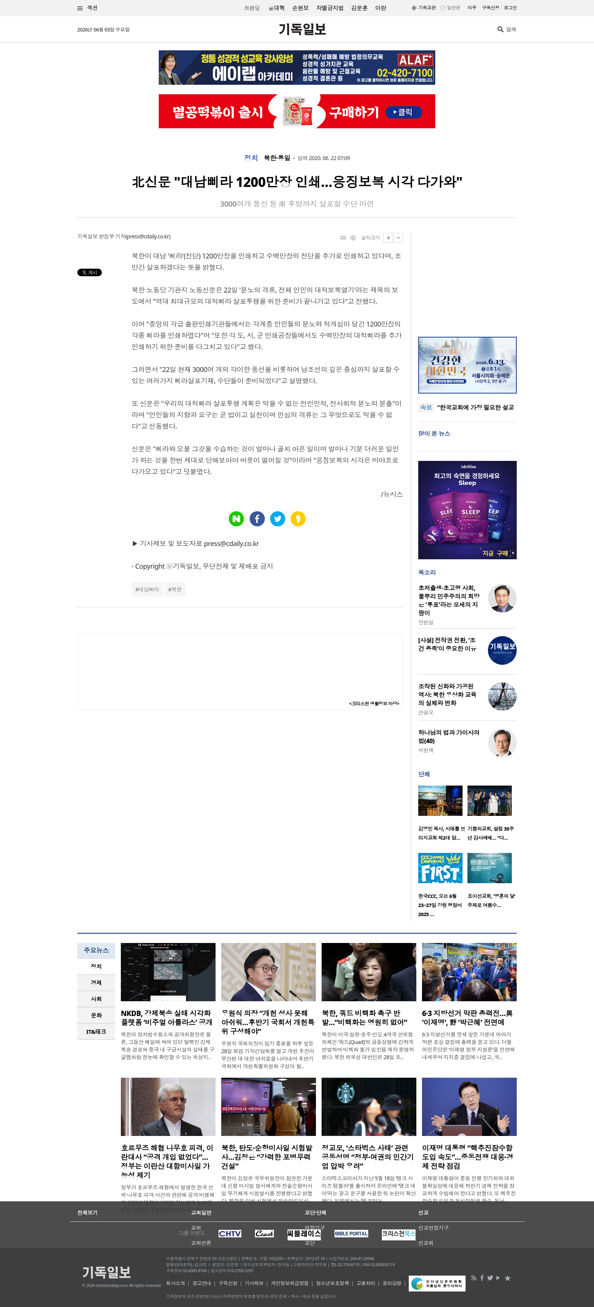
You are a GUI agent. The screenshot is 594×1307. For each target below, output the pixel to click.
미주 (471, 8)
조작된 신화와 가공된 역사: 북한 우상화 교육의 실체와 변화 (447, 694)
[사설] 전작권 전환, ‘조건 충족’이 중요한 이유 (447, 644)
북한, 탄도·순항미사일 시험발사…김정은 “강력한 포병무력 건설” (266, 1157)
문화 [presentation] (96, 1015)
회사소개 (175, 1283)
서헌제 (425, 750)
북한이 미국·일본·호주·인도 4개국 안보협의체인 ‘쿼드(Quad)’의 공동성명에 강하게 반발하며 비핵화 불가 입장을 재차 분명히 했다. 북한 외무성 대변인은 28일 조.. (368, 1046)
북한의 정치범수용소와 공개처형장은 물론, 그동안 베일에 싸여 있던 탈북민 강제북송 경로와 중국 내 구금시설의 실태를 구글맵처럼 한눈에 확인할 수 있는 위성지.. (167, 1046)
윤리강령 (392, 1283)
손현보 (300, 8)
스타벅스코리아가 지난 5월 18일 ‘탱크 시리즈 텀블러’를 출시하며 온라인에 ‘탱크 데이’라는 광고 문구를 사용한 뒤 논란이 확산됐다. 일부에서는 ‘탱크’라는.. (369, 1189)
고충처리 (365, 1283)
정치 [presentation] (96, 966)
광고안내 (201, 1283)
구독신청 (490, 8)
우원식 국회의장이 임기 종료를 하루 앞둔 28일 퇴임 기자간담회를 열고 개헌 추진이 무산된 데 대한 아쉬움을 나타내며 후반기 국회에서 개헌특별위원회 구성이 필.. (267, 1055)
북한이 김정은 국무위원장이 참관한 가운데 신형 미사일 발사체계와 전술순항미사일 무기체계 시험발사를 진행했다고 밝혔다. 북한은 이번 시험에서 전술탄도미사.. (267, 1189)
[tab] (96, 966)
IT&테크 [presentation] (96, 1031)
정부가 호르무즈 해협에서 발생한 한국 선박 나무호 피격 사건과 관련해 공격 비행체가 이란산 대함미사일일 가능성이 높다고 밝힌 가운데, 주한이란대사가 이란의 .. (167, 1199)
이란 (380, 8)
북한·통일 (277, 158)
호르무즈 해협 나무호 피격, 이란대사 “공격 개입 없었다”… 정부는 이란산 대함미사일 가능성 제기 (167, 1161)
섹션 (87, 8)
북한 (176, 589)
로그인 (510, 8)
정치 (251, 158)
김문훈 (359, 8)
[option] (442, 815)
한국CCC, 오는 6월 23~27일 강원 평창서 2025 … (440, 905)
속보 (426, 407)
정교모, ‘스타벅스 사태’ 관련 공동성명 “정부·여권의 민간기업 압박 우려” (368, 1157)
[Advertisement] (467, 280)
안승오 (425, 712)
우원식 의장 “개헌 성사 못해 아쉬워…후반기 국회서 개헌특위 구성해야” (267, 1022)
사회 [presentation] (96, 999)
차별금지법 (330, 8)
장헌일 (425, 622)
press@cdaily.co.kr (148, 236)
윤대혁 (276, 8)
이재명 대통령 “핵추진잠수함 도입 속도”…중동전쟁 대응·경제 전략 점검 (467, 1157)
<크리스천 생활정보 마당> (374, 703)
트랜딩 (251, 8)
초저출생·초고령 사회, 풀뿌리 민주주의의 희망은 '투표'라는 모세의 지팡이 (449, 600)
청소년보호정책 (332, 1283)
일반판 (453, 8)
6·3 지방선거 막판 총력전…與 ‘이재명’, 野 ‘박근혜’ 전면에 (467, 1017)
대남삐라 (149, 589)
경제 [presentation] (96, 982)
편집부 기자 (112, 236)
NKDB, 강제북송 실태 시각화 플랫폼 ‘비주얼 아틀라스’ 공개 (167, 1017)
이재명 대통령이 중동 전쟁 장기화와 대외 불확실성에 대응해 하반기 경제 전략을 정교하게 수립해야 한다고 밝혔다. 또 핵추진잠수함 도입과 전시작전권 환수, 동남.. (469, 1189)
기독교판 (427, 8)
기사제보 (254, 1283)
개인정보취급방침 (290, 1283)
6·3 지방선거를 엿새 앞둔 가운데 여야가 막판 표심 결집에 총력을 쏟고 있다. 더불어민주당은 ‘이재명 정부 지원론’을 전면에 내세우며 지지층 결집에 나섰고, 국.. (468, 1046)
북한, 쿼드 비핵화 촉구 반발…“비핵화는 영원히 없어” (364, 1017)
